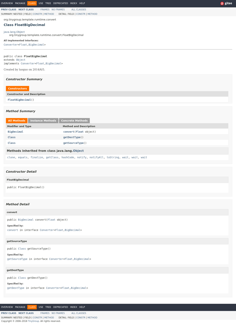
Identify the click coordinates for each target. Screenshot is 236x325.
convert (68, 131)
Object (20, 59)
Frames (45, 9)
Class (11, 137)
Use (41, 3)
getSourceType (73, 142)
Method (49, 14)
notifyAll (97, 157)
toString (113, 157)
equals (22, 157)
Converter (11, 44)
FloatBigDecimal (19, 99)
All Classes (79, 9)
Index (73, 3)
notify (81, 157)
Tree (48, 3)
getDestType (72, 137)
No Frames (58, 9)
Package (20, 3)
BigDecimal (36, 44)
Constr (37, 14)
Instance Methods (43, 120)
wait (125, 157)
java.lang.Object (14, 31)
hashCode (68, 157)
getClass (52, 157)
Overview (7, 3)
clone (11, 157)
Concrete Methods (74, 120)
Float (23, 44)
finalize (36, 157)
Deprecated (60, 3)
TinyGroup (33, 321)
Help (82, 3)
